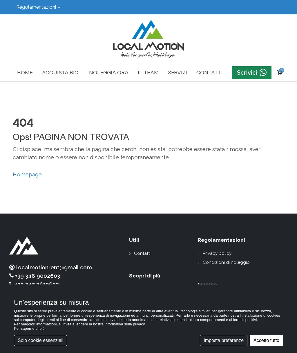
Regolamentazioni (38, 7)
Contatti (142, 253)
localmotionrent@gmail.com (50, 267)
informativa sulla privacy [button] (125, 324)
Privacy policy (217, 253)
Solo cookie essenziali (40, 340)
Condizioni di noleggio (226, 262)
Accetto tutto (266, 340)
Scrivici (252, 73)
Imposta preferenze (224, 340)
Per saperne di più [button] (29, 328)
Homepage (27, 174)
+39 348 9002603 (34, 276)
